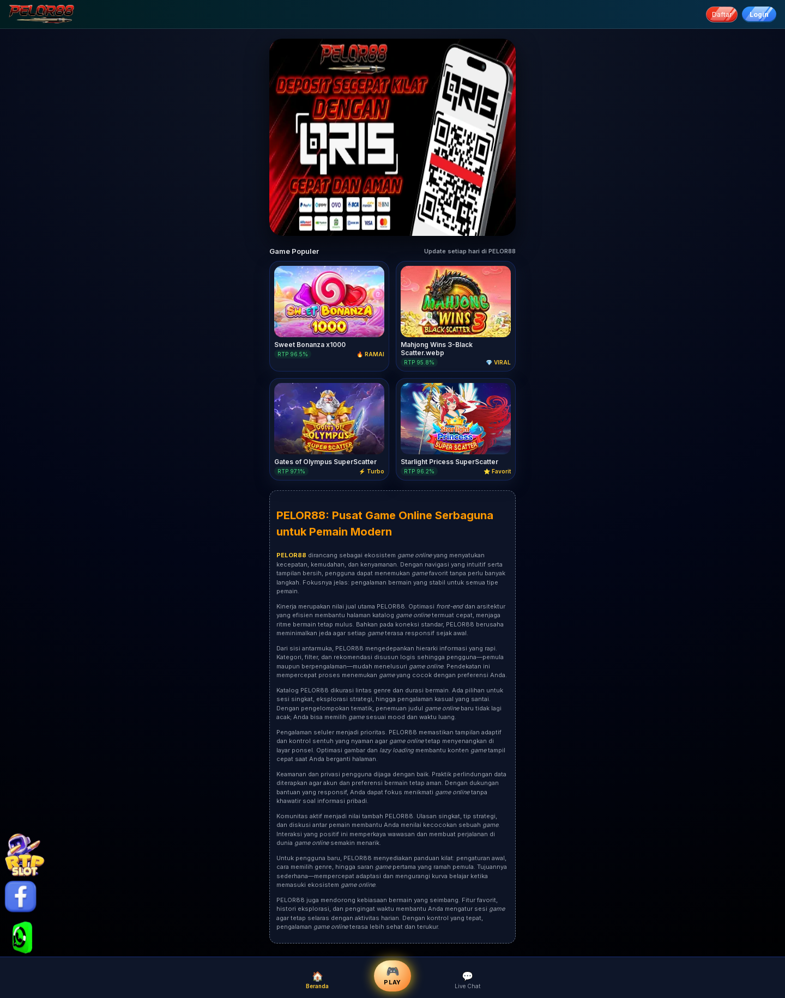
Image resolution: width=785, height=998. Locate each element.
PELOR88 (300, 515)
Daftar (722, 14)
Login (759, 14)
